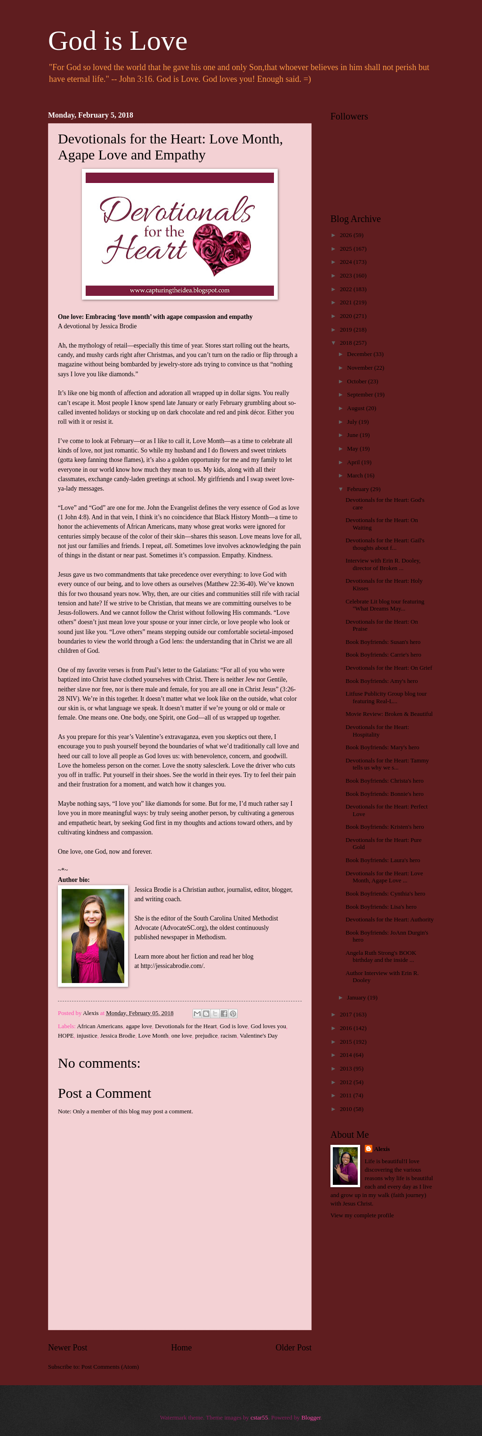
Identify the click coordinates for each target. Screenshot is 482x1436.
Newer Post (68, 1347)
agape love (139, 1026)
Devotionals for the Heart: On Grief (388, 668)
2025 (346, 249)
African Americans (100, 1026)
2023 (346, 275)
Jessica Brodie (117, 1035)
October (357, 381)
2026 (346, 235)
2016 (346, 1028)
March (355, 475)
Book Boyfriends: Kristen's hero (384, 827)
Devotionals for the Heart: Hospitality (377, 731)
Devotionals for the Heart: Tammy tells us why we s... (387, 764)
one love (181, 1035)
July (353, 422)
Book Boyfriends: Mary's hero (382, 747)
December (360, 354)
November (360, 368)
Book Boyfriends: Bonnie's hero (384, 794)
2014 (346, 1055)
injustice (87, 1035)
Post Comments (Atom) (110, 1367)
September (360, 394)
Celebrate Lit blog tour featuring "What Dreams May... (384, 605)
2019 (346, 329)
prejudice (206, 1035)
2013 (346, 1068)
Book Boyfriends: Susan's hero (382, 642)
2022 (346, 289)
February (358, 489)
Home (181, 1347)
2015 (346, 1042)
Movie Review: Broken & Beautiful (389, 714)
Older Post (293, 1347)
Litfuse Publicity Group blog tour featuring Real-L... (385, 697)
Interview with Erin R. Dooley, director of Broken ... (382, 564)
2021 (346, 302)
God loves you (268, 1026)
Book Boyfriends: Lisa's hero (381, 907)
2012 (346, 1082)
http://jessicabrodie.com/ (172, 965)
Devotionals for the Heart (186, 1026)
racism (229, 1035)
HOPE (66, 1035)
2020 (346, 316)
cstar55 (259, 1417)
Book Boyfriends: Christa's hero (384, 781)
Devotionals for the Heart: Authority (389, 919)
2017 (346, 1014)
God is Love (118, 40)
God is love (234, 1026)
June (353, 435)
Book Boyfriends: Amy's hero (381, 681)
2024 (346, 262)
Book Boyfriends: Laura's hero (382, 860)
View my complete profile (362, 1215)
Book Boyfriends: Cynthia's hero (385, 893)
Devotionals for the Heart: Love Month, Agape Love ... (384, 877)
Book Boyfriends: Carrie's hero (383, 654)
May (353, 448)
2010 (346, 1109)
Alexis (382, 1149)
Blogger (311, 1417)
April (354, 462)
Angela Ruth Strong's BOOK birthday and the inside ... (380, 956)
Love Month (153, 1035)
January (357, 997)
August (356, 408)
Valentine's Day (259, 1035)
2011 (346, 1095)
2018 (346, 343)
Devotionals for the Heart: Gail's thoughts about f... (385, 544)
